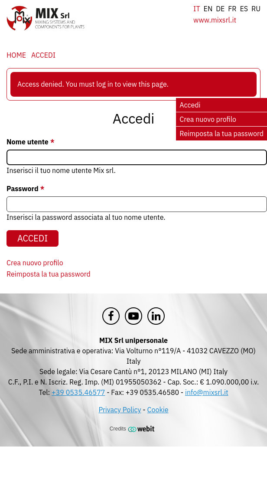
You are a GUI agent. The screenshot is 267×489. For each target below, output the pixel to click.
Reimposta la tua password (221, 133)
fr (232, 8)
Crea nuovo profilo (207, 119)
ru (255, 8)
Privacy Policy (119, 409)
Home (16, 55)
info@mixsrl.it (206, 392)
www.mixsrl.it (214, 20)
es (244, 8)
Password (23, 188)
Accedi (43, 55)
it (196, 8)
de (220, 8)
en (208, 8)
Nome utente (28, 141)
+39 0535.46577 (78, 392)
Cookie (158, 409)
